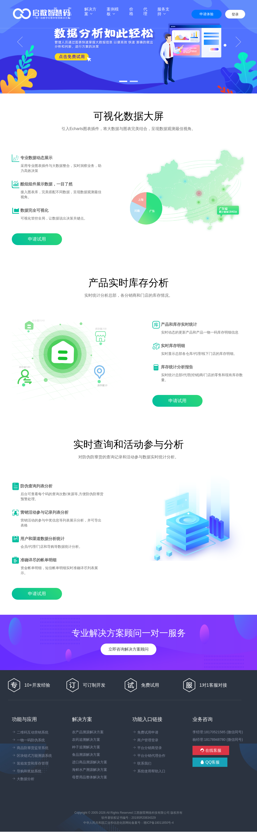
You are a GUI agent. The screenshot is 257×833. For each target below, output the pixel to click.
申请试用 (37, 239)
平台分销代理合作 (148, 756)
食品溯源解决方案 (86, 755)
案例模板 (113, 11)
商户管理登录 (145, 740)
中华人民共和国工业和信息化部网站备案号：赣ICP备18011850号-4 (128, 822)
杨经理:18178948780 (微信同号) (217, 740)
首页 (57, 11)
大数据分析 (23, 779)
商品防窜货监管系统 (30, 748)
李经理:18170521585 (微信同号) (217, 732)
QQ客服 (210, 762)
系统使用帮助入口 (148, 771)
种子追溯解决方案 (86, 747)
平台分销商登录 (147, 748)
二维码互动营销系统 (30, 732)
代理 (145, 11)
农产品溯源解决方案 (88, 732)
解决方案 (90, 11)
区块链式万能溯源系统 (32, 756)
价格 (131, 11)
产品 (70, 13)
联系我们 (141, 763)
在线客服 (210, 750)
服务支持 (163, 11)
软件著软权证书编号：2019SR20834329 (128, 817)
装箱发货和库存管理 (30, 763)
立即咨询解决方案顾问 (128, 649)
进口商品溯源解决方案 (89, 762)
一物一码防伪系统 (28, 740)
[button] (19, 46)
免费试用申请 (145, 732)
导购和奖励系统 (26, 771)
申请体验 (207, 14)
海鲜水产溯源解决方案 (89, 770)
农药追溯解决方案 (86, 740)
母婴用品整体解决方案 (89, 777)
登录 (235, 14)
